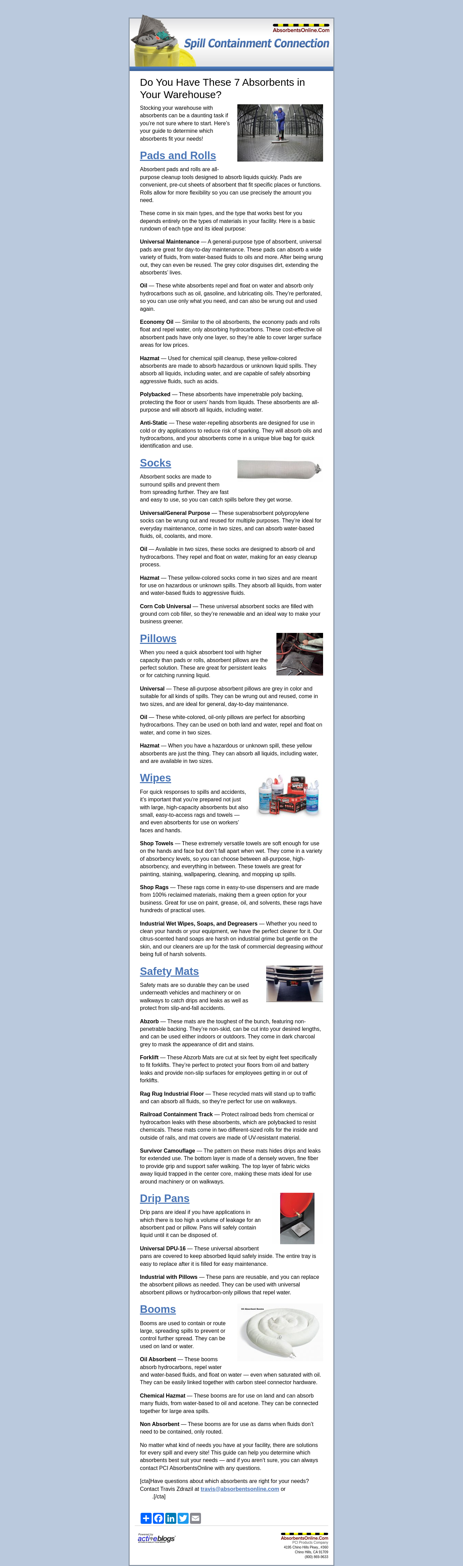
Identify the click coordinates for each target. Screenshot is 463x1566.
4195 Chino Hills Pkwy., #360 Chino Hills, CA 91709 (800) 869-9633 (306, 1552)
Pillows (158, 639)
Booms (158, 1309)
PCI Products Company (311, 1542)
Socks (155, 463)
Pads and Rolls (178, 156)
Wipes (155, 778)
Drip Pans (165, 1198)
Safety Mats (169, 971)
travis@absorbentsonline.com (240, 1489)
